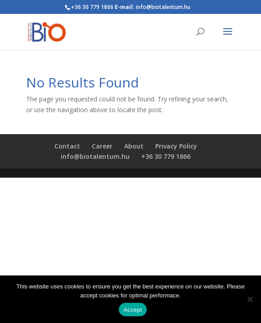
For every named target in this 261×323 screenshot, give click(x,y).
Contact (67, 146)
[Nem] (249, 299)
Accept (132, 309)
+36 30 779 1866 (165, 156)
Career (102, 146)
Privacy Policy (176, 146)
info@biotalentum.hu (95, 156)
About (134, 146)
